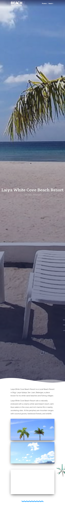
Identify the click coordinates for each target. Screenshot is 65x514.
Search (50, 3)
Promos (44, 3)
